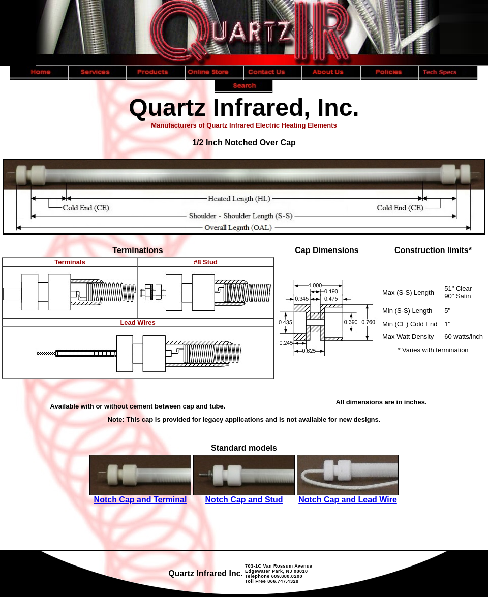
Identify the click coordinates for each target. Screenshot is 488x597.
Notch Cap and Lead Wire (347, 499)
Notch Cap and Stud (244, 499)
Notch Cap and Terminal (140, 499)
